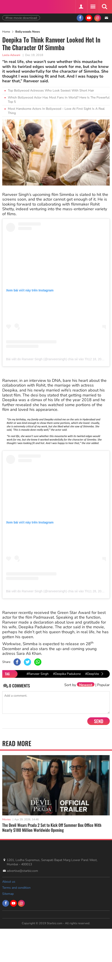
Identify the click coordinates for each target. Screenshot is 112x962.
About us (8, 881)
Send (98, 721)
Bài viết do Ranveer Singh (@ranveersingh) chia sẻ (42, 359)
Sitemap (8, 894)
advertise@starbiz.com (22, 871)
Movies (6, 819)
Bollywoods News (27, 32)
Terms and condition (16, 888)
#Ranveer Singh (38, 674)
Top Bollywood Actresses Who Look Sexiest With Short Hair (51, 90)
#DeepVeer (93, 674)
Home (6, 32)
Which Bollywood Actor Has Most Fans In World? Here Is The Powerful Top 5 (59, 99)
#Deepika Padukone (67, 674)
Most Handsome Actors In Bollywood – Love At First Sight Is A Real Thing (56, 111)
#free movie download (21, 18)
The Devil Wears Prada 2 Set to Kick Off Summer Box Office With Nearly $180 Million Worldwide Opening (51, 827)
